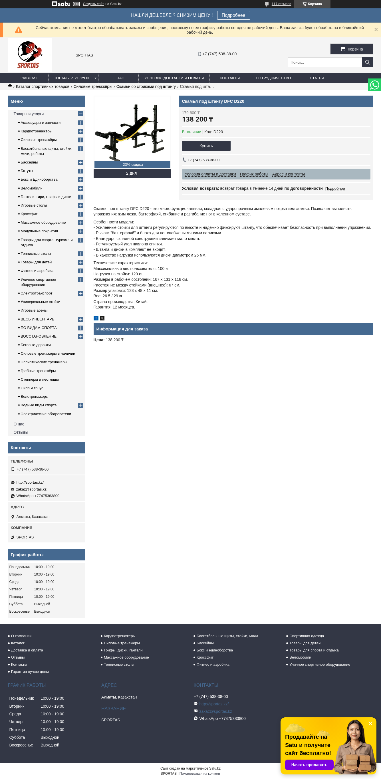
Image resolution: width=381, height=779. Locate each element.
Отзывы (21, 432)
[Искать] (367, 62)
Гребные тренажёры (38, 371)
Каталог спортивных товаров (42, 86)
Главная (28, 78)
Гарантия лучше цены (30, 671)
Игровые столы (34, 205)
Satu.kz (215, 768)
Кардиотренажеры (120, 636)
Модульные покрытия (39, 231)
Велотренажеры (35, 396)
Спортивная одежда (306, 636)
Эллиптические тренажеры (44, 362)
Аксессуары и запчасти (41, 122)
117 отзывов (281, 4)
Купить (206, 145)
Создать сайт (93, 4)
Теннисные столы (36, 253)
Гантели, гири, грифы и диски (46, 197)
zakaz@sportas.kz (31, 489)
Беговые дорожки (36, 345)
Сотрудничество (273, 78)
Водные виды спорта (39, 405)
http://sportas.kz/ (30, 482)
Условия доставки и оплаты (174, 78)
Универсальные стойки (41, 302)
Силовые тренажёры (92, 86)
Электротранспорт (37, 293)
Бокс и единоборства (215, 650)
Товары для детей (36, 262)
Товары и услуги (71, 78)
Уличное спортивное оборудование (319, 664)
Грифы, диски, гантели (123, 650)
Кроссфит (29, 214)
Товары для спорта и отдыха (313, 650)
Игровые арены (34, 310)
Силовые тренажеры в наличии (48, 353)
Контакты (230, 78)
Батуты (27, 171)
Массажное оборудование (43, 222)
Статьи (317, 78)
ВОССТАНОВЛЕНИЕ (39, 336)
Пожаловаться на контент (200, 774)
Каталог (18, 643)
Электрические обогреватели (46, 414)
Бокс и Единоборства (39, 179)
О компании (21, 636)
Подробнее (233, 15)
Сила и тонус (32, 388)
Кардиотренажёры (37, 131)
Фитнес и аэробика (37, 271)
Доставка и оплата (27, 650)
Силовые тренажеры (122, 643)
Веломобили (32, 188)
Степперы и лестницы (40, 379)
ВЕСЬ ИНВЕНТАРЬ (38, 319)
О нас (118, 78)
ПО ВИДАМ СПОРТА (39, 328)
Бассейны (29, 162)
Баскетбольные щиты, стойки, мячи (227, 636)
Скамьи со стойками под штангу (146, 86)
